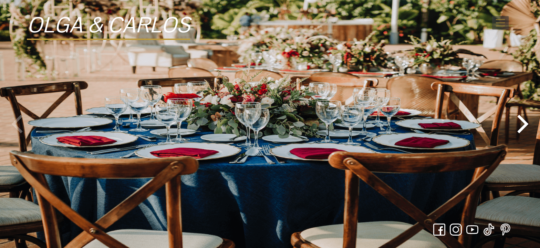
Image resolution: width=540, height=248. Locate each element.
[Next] (521, 124)
